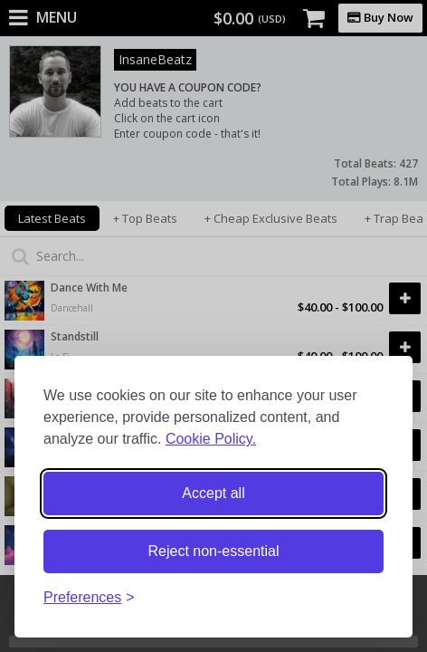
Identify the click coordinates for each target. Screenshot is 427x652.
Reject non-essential (214, 551)
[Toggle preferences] (89, 598)
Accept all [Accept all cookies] (213, 493)
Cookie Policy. (211, 438)
